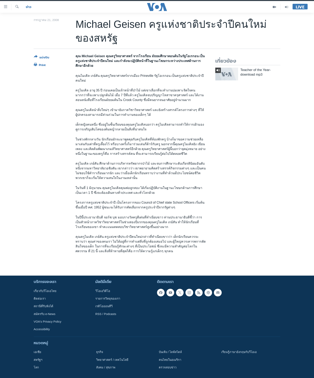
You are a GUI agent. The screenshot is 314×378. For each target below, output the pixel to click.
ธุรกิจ (99, 352)
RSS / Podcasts (105, 313)
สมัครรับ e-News (44, 313)
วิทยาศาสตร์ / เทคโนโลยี (112, 359)
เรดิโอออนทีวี (104, 306)
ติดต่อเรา (40, 298)
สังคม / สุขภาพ (105, 367)
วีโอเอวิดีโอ (102, 290)
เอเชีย (37, 352)
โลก (36, 367)
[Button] (41, 58)
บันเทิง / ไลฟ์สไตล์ (170, 352)
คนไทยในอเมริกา (170, 359)
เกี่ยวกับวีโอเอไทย (45, 290)
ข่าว (28, 6)
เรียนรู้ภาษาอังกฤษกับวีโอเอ (239, 352)
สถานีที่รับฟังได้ (43, 306)
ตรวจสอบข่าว (167, 367)
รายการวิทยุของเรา (107, 298)
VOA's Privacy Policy (47, 321)
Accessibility (42, 329)
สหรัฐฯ (38, 359)
